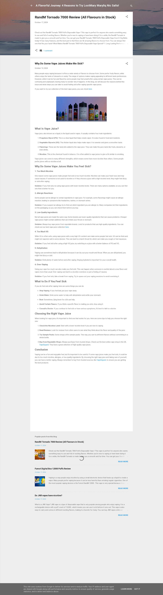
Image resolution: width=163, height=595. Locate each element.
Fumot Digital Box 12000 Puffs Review (53, 528)
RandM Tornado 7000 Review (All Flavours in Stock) (75, 17)
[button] (126, 17)
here (90, 148)
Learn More (126, 589)
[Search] (131, 6)
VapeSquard (44, 404)
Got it (137, 589)
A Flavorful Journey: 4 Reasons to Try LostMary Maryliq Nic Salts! (77, 5)
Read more (123, 521)
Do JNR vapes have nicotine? (48, 554)
